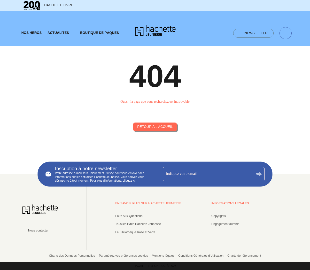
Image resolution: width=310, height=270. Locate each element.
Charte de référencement (244, 255)
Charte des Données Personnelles (72, 255)
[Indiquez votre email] (208, 174)
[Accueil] (155, 31)
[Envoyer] (259, 174)
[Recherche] (285, 33)
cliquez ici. (129, 180)
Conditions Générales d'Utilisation (201, 255)
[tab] (31, 33)
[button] (253, 33)
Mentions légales (163, 255)
